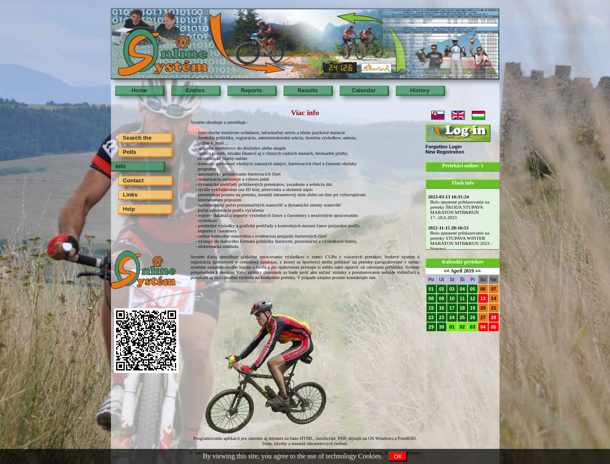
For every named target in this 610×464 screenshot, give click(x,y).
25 (462, 317)
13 (483, 298)
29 (431, 326)
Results (307, 90)
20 (483, 307)
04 (462, 289)
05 (472, 289)
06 (483, 289)
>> (478, 270)
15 (431, 307)
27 (483, 317)
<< (446, 270)
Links (130, 194)
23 (441, 317)
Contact (133, 180)
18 (462, 307)
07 (493, 289)
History (420, 90)
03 (452, 289)
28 (493, 317)
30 (441, 326)
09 (441, 298)
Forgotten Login (444, 146)
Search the (137, 138)
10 (452, 298)
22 (431, 317)
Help (129, 209)
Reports (251, 90)
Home (139, 90)
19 (472, 307)
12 (472, 298)
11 (462, 298)
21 (493, 307)
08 (431, 298)
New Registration (445, 151)
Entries (195, 90)
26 (472, 317)
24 (452, 317)
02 (441, 289)
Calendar (364, 90)
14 (493, 298)
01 (431, 289)
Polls (129, 152)
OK (398, 456)
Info (121, 166)
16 (441, 307)
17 (452, 307)
